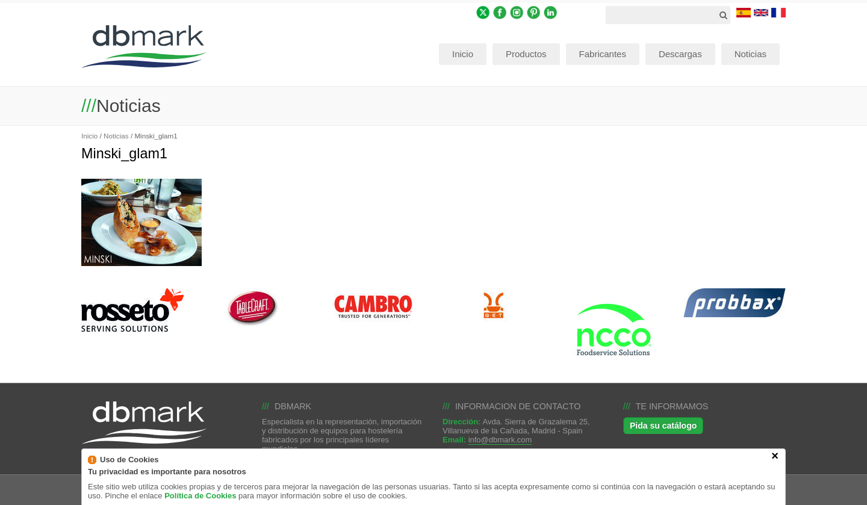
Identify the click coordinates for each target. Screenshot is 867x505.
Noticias (116, 136)
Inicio (89, 136)
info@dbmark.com (500, 439)
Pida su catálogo (663, 425)
